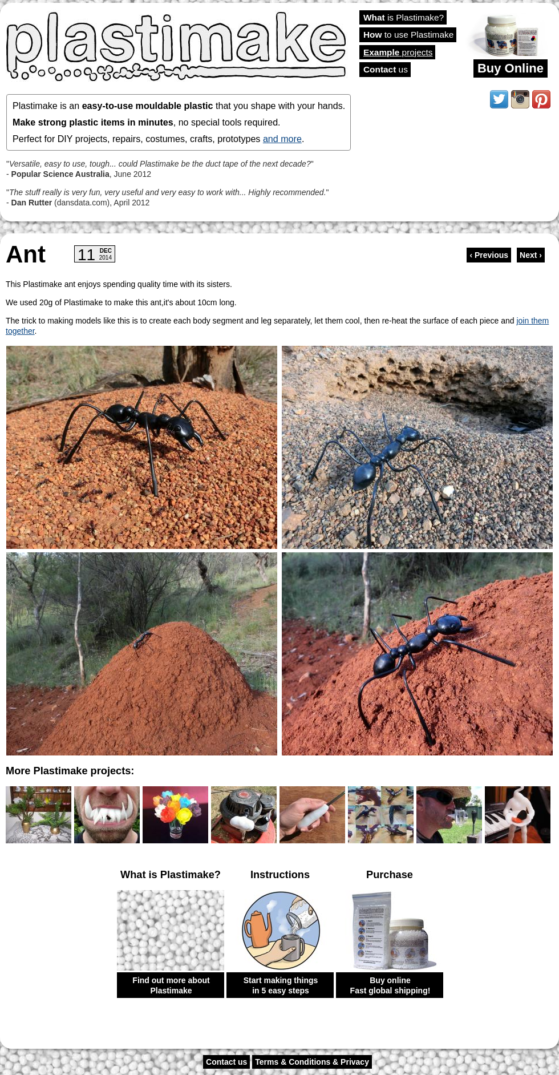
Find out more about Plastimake (170, 985)
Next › (531, 255)
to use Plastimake (408, 34)
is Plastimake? (403, 17)
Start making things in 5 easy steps (281, 985)
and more (282, 139)
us (385, 69)
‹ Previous (488, 255)
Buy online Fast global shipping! (390, 985)
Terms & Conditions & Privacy (312, 1061)
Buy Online (510, 68)
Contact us (226, 1061)
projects (397, 52)
